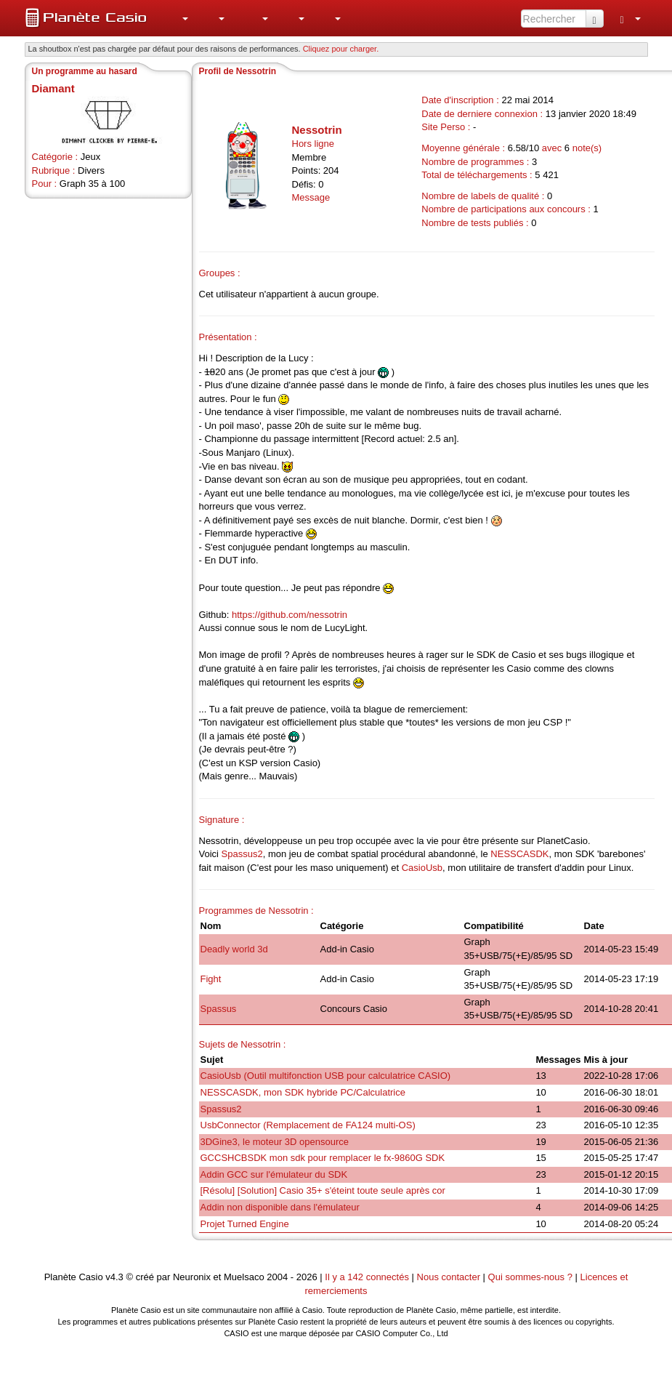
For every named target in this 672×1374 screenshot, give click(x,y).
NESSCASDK (519, 853)
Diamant (53, 88)
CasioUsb (422, 867)
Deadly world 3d (234, 949)
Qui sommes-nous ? (530, 1276)
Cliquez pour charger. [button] (341, 48)
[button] (178, 18)
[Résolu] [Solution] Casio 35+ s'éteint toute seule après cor (323, 1190)
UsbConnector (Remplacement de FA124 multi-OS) (308, 1125)
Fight (211, 978)
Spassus (219, 1008)
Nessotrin (317, 130)
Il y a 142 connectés (368, 1276)
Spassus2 (242, 853)
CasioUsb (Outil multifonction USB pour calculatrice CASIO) (326, 1075)
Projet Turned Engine (245, 1223)
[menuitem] (178, 18)
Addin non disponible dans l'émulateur (280, 1207)
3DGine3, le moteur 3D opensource (275, 1141)
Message (311, 197)
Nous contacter (448, 1276)
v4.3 (114, 1276)
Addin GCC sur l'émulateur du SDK (274, 1174)
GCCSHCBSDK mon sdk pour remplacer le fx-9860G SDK (323, 1157)
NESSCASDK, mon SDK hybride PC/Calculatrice (303, 1092)
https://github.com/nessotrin (289, 614)
